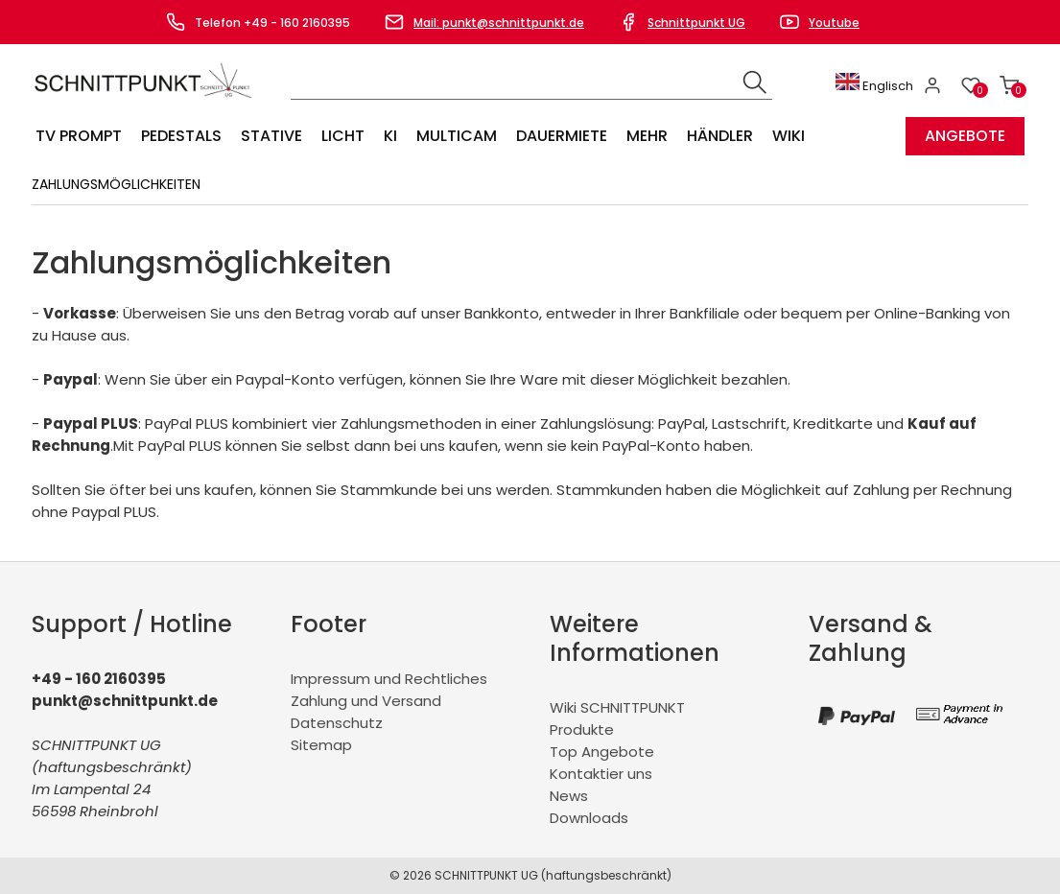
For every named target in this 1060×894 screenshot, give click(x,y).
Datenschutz (337, 723)
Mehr (647, 136)
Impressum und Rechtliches (389, 679)
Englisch (874, 86)
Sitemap (321, 745)
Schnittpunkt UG (696, 22)
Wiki (788, 136)
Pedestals (181, 136)
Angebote (965, 136)
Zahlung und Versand (366, 701)
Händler (720, 136)
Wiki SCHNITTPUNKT (617, 707)
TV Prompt (78, 136)
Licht (343, 136)
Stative (271, 136)
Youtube (834, 22)
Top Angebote (602, 751)
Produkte (582, 729)
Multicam (456, 136)
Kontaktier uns (601, 774)
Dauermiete (561, 136)
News (569, 796)
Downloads (589, 818)
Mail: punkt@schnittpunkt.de (498, 22)
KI (390, 136)
